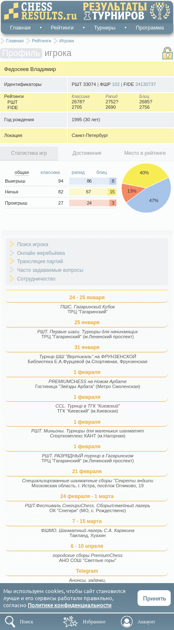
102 (116, 84)
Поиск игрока (32, 244)
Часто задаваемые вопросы (50, 270)
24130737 (145, 84)
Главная (20, 27)
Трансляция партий (40, 261)
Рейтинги (62, 27)
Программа (150, 27)
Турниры (105, 27)
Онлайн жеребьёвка (41, 253)
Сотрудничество (36, 279)
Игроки (66, 40)
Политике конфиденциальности (69, 604)
